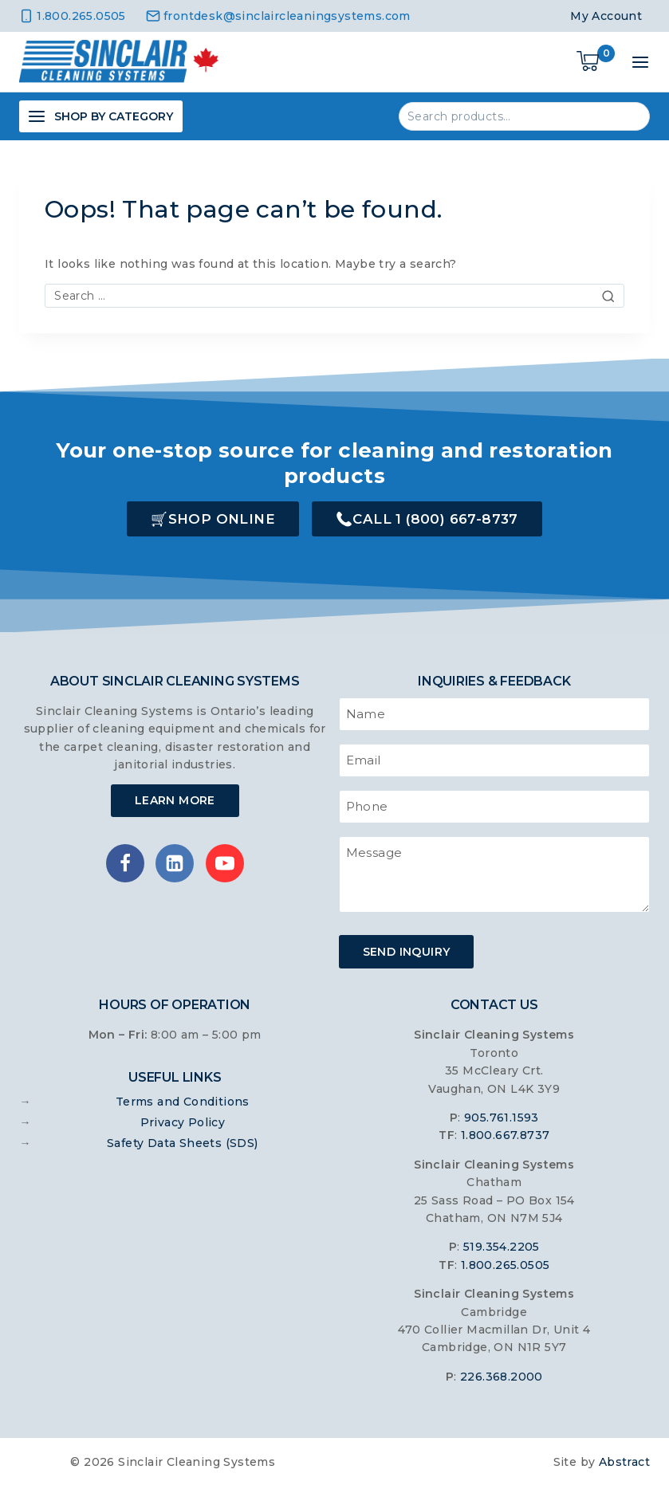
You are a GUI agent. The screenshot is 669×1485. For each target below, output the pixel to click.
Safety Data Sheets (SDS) (182, 1141)
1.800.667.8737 (505, 1134)
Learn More (175, 800)
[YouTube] (225, 863)
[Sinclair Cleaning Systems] (118, 62)
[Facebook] (125, 863)
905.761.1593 (501, 1117)
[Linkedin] (174, 863)
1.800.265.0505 (505, 1263)
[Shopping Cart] (596, 62)
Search (628, 115)
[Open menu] (640, 62)
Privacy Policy (183, 1121)
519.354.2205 (501, 1246)
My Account (606, 16)
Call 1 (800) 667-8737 (434, 519)
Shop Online (221, 519)
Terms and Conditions (183, 1100)
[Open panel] (101, 116)
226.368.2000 (501, 1375)
